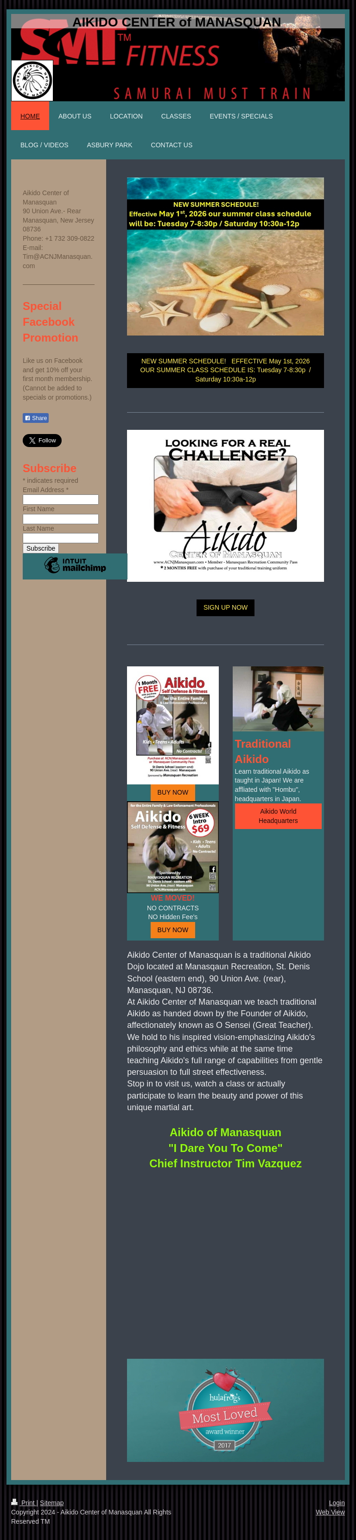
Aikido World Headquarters (278, 816)
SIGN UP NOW (225, 607)
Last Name (38, 528)
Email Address (46, 490)
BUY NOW (173, 792)
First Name (38, 509)
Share (36, 418)
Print (24, 1503)
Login (337, 1503)
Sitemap (52, 1503)
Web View (330, 1512)
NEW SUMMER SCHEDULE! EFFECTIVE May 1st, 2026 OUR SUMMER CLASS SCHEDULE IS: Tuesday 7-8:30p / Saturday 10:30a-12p (225, 370)
